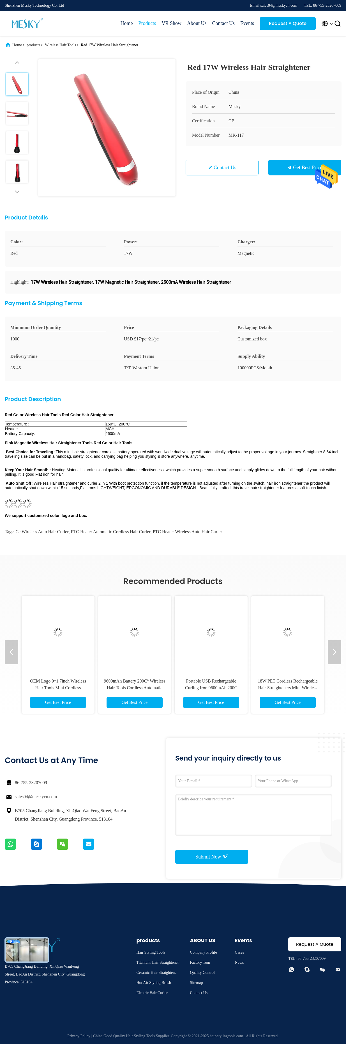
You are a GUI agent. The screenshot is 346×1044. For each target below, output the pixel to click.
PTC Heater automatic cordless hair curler (111, 531)
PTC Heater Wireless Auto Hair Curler (187, 531)
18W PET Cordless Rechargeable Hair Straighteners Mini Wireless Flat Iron (288, 688)
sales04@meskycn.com (36, 796)
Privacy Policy (78, 1036)
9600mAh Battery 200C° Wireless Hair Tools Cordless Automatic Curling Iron (134, 688)
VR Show (171, 23)
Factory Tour (200, 962)
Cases (239, 952)
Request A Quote (287, 23)
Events (247, 23)
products (33, 45)
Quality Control (202, 972)
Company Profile (203, 952)
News (239, 962)
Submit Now (211, 856)
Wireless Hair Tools (60, 45)
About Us (197, 23)
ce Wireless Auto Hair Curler (41, 531)
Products (147, 23)
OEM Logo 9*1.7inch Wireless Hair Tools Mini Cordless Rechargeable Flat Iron (58, 688)
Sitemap (196, 983)
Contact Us (223, 23)
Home (126, 23)
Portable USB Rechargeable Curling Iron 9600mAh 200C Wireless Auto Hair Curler (211, 688)
